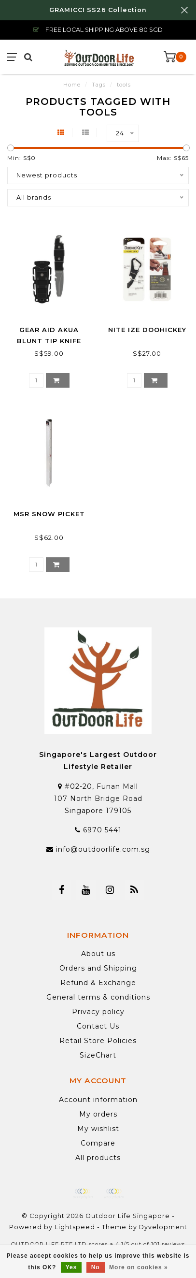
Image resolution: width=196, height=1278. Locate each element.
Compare (98, 1143)
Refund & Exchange (98, 982)
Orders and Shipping (98, 968)
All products (98, 1157)
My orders (98, 1114)
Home (72, 84)
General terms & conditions (98, 997)
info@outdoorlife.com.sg (103, 849)
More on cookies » (138, 1267)
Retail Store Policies (98, 1040)
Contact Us (98, 1026)
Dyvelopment (163, 1227)
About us (98, 953)
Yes (71, 1267)
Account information (98, 1099)
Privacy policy (98, 1011)
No (95, 1267)
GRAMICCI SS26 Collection (98, 10)
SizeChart (98, 1055)
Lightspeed (75, 1227)
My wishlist (98, 1128)
